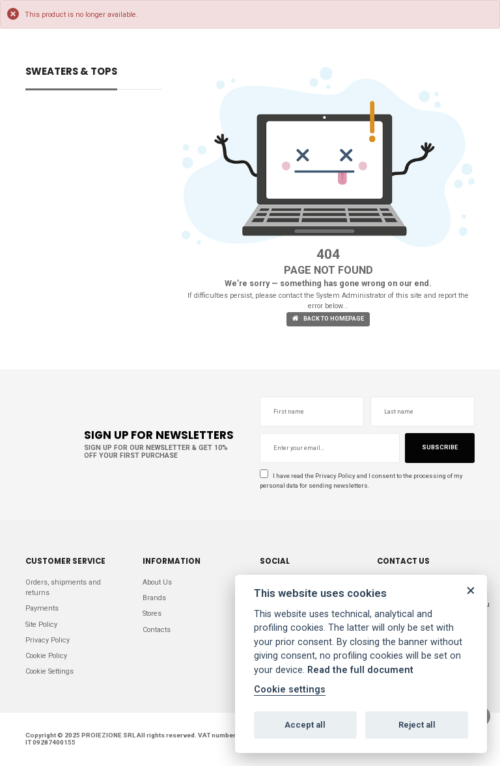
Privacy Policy (335, 475)
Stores (152, 613)
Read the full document (360, 670)
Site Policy (41, 624)
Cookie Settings (49, 671)
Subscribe (440, 447)
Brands (154, 598)
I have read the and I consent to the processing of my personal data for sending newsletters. (361, 479)
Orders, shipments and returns (63, 587)
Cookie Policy (46, 656)
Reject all (417, 725)
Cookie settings (290, 689)
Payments (42, 608)
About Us (157, 582)
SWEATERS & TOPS (71, 72)
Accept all (305, 725)
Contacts (157, 630)
